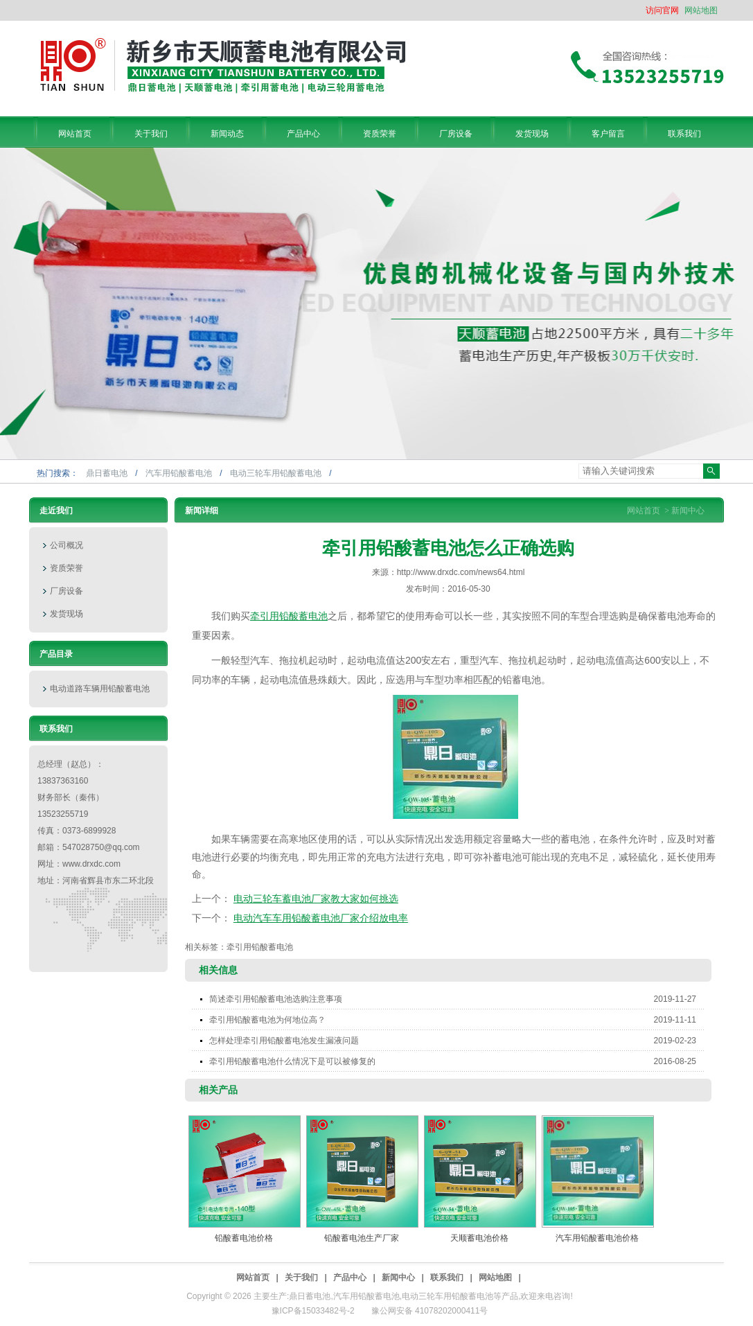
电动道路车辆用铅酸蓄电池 (100, 688)
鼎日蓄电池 (108, 473)
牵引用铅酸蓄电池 (289, 615)
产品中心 (349, 1277)
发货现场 (66, 614)
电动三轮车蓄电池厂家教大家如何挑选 (315, 898)
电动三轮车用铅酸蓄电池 (277, 473)
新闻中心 (688, 510)
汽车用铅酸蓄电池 (179, 473)
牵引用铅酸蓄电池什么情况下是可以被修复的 (457, 1061)
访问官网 (662, 10)
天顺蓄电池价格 (479, 1238)
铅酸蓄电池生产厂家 (361, 1238)
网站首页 (643, 510)
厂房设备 (66, 591)
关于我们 (301, 1277)
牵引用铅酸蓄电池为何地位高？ (457, 1020)
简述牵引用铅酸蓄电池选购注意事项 (457, 999)
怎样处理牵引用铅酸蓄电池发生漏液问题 (457, 1040)
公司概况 (66, 545)
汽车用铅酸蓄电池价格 (597, 1238)
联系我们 (446, 1277)
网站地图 (701, 10)
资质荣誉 (66, 568)
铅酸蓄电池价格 (244, 1238)
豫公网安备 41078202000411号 (429, 1311)
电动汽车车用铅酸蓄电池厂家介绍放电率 (320, 917)
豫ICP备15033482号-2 (313, 1311)
